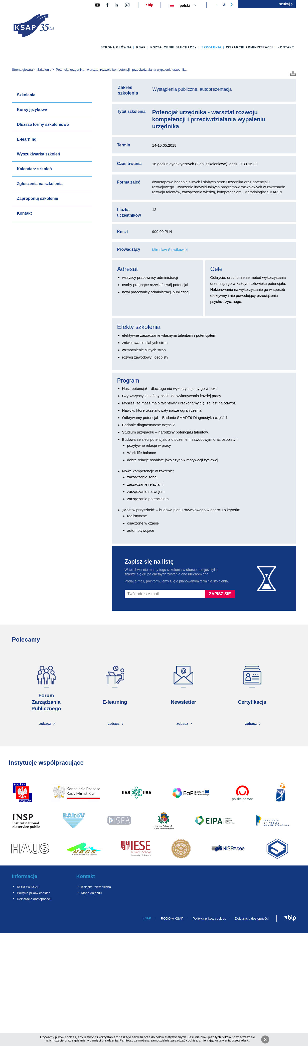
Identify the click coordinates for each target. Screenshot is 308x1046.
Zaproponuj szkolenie (37, 198)
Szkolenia (211, 47)
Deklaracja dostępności (34, 899)
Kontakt (285, 47)
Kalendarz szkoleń (34, 169)
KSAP (141, 47)
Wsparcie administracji (249, 47)
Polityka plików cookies (33, 893)
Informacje (24, 876)
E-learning (27, 139)
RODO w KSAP (28, 887)
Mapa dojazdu (91, 893)
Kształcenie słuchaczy (173, 47)
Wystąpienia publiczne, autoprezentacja (192, 89)
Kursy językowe (32, 110)
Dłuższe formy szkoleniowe (43, 124)
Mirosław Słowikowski (170, 249)
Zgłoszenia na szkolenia (40, 184)
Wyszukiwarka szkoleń (38, 154)
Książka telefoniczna (96, 887)
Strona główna (116, 47)
